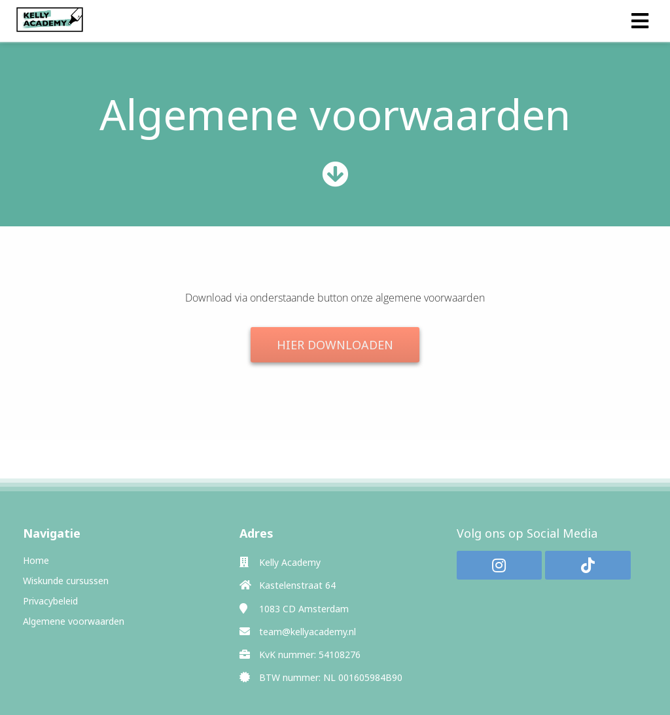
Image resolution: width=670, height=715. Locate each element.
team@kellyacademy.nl (307, 631)
